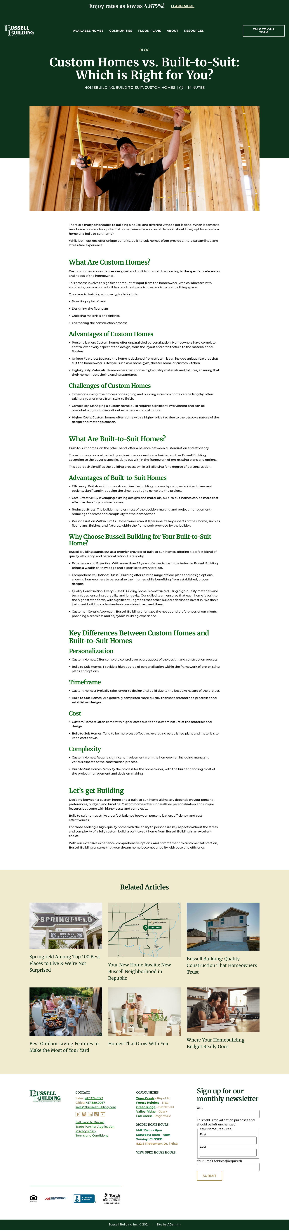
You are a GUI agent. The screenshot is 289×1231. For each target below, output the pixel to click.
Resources (194, 30)
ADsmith (174, 1225)
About (172, 30)
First (203, 1135)
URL (200, 1108)
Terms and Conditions (92, 1136)
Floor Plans (149, 30)
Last (203, 1147)
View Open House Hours (156, 1153)
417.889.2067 (95, 1103)
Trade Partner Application (95, 1127)
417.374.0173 (94, 1099)
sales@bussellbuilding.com (96, 1107)
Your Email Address (219, 1161)
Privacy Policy (86, 1131)
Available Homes (88, 30)
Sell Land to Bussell (90, 1123)
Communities (120, 30)
